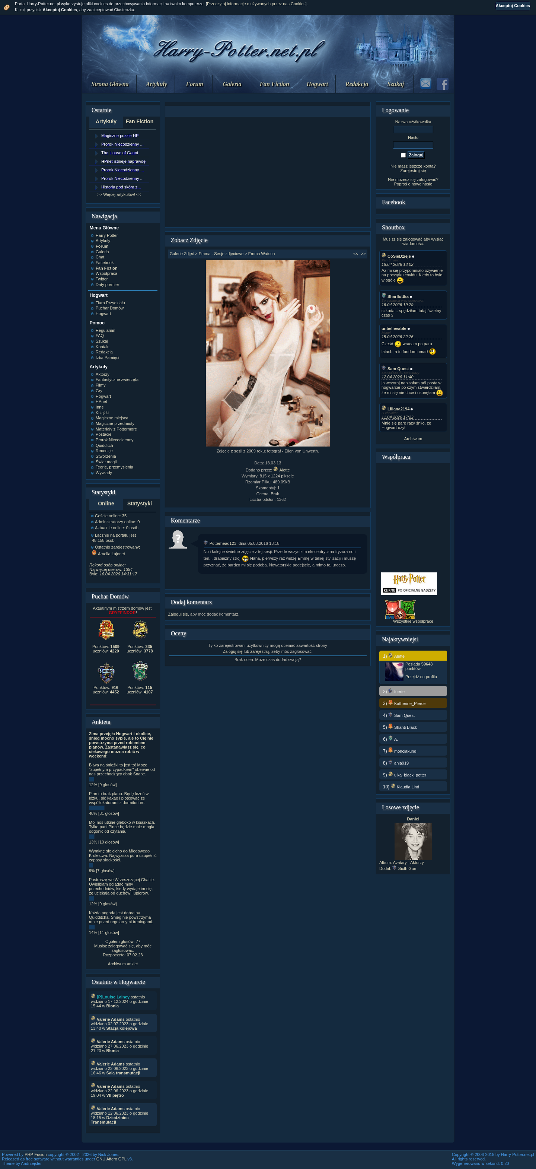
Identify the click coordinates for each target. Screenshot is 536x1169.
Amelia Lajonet (108, 554)
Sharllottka (395, 296)
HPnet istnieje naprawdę (123, 161)
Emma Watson (261, 253)
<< (355, 253)
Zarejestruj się (413, 170)
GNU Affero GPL (111, 1159)
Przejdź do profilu (421, 676)
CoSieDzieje (396, 256)
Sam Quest (395, 368)
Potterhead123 (220, 543)
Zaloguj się (178, 614)
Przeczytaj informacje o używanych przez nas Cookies (256, 3)
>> (363, 253)
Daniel (413, 819)
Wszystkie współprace (413, 621)
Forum (194, 84)
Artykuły (156, 84)
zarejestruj (259, 651)
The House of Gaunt (119, 152)
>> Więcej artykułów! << (119, 194)
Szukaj (395, 84)
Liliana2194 (395, 409)
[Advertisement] (267, 172)
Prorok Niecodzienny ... (122, 144)
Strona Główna (110, 84)
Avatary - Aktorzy (408, 862)
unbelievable (394, 328)
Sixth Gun (404, 868)
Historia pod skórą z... (121, 187)
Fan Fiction (274, 84)
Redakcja (356, 84)
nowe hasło (422, 184)
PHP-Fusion (36, 1154)
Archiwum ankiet (123, 964)
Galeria (232, 84)
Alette (281, 470)
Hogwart (317, 84)
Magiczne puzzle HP (119, 135)
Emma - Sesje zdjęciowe (221, 253)
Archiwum (413, 438)
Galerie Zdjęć (182, 253)
